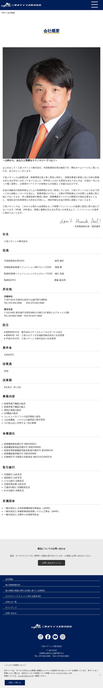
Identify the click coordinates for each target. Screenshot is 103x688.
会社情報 (9, 579)
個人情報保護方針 (12, 585)
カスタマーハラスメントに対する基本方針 (23, 596)
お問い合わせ (11, 613)
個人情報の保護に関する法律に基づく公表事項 (25, 590)
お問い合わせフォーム (51, 563)
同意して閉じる (15, 683)
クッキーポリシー (25, 676)
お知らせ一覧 (11, 602)
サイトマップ (11, 607)
